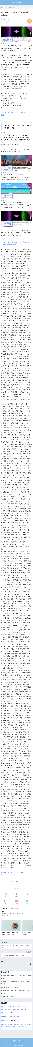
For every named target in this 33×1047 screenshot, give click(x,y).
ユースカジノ (16, 2)
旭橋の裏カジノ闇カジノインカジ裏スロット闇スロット (16, 992)
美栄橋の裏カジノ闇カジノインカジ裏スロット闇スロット (16, 977)
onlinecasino (14, 908)
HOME (16, 1041)
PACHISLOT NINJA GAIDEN (11, 913)
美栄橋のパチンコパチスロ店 (10, 987)
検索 (2, 961)
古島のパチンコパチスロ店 (9, 996)
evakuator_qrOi (14, 1016)
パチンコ (5, 916)
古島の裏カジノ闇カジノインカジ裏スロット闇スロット (16, 983)
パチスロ (23, 913)
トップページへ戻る (16, 881)
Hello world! (4, 1007)
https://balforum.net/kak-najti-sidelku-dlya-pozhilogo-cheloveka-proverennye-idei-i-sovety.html (16, 1026)
